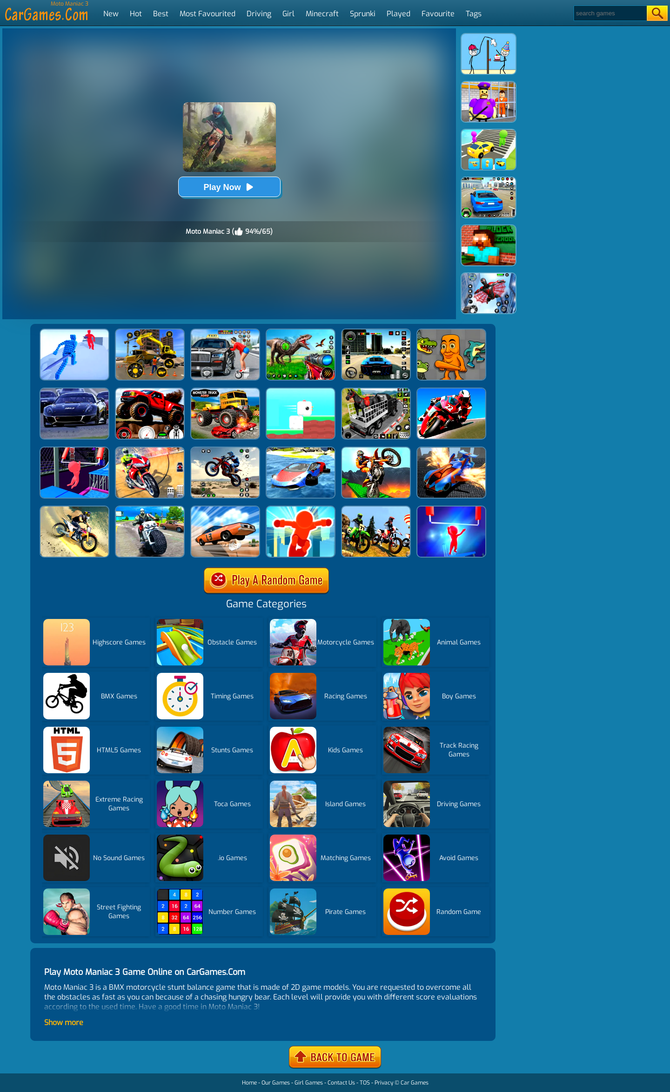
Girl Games (309, 1082)
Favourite (438, 14)
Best (160, 14)
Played (398, 14)
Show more (63, 1022)
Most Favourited (207, 14)
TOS (365, 1082)
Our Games (275, 1082)
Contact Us (341, 1082)
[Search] (610, 13)
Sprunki (362, 14)
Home (249, 1082)
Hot (136, 14)
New (111, 14)
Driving (259, 14)
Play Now (229, 187)
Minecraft (322, 14)
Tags (474, 14)
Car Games (415, 1082)
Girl (288, 14)
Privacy (384, 1082)
